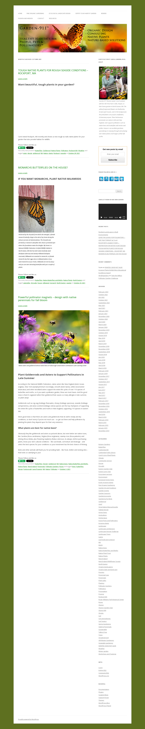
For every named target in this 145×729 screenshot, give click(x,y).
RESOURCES (52, 18)
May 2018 (102, 363)
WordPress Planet (105, 706)
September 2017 (104, 382)
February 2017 (103, 401)
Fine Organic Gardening (107, 485)
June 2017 (102, 390)
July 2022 (101, 297)
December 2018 (104, 346)
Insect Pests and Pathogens (108, 521)
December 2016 (104, 404)
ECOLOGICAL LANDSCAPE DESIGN (59, 13)
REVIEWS (103, 13)
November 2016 (104, 406)
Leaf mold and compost (107, 540)
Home (20, 13)
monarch (53, 283)
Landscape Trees (104, 534)
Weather (81, 151)
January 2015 (103, 428)
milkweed (46, 283)
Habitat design (104, 510)
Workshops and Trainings (107, 654)
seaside (63, 153)
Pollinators (64, 151)
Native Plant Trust (105, 553)
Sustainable (103, 629)
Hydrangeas (103, 518)
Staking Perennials (105, 627)
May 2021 (102, 305)
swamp (68, 283)
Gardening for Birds (105, 499)
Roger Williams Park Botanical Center (111, 600)
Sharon (101, 605)
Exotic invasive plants (106, 482)
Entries (102, 670)
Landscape (102, 526)
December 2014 (104, 431)
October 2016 (103, 409)
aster (25, 153)
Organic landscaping (106, 567)
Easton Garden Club (105, 469)
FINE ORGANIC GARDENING (35, 13)
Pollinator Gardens (52, 466)
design (30, 153)
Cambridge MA (104, 450)
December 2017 (104, 376)
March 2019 (102, 344)
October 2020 (103, 319)
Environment (103, 477)
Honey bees (103, 512)
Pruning (101, 594)
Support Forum (104, 698)
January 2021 (103, 314)
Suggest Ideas (103, 695)
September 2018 (104, 352)
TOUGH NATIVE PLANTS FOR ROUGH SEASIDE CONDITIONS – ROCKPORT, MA (53, 72)
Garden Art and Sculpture (107, 488)
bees (74, 466)
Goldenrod (47, 151)
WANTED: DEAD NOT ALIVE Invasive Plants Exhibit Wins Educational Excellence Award (112, 270)
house (40, 283)
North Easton (77, 280)
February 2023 (103, 292)
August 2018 (103, 354)
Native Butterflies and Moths (53, 280)
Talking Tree (103, 632)
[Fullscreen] (124, 217)
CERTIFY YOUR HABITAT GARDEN (85, 13)
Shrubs (101, 613)
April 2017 (102, 395)
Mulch (101, 545)
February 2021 (103, 311)
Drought (101, 466)
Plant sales (102, 580)
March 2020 (102, 325)
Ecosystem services (105, 474)
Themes (101, 700)
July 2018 (101, 357)
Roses (61, 466)
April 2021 (102, 308)
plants (51, 153)
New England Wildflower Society (110, 561)
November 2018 (104, 349)
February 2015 (103, 425)
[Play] (101, 217)
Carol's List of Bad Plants (107, 455)
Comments (104, 673)
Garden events (104, 491)
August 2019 (103, 335)
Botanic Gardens (104, 444)
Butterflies (38, 151)
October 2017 (103, 379)
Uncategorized (104, 638)
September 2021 (104, 303)
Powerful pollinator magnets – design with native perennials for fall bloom (47, 298)
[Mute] (120, 217)
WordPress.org (104, 676)
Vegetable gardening (106, 643)
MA (42, 153)
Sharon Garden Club (106, 608)
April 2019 (102, 341)
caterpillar (26, 283)
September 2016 (104, 412)
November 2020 (104, 316)
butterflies (79, 466)
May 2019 (102, 338)
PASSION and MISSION (25, 18)
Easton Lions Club (105, 472)
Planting (101, 583)
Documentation (104, 689)
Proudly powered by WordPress (28, 719)
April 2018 (102, 365)
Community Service (105, 461)
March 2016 (102, 417)
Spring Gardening (105, 624)
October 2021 (103, 300)
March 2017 (102, 398)
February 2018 (103, 371)
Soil (100, 616)
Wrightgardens (104, 276)
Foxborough (27, 469)
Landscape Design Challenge (108, 531)
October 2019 (103, 333)
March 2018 (102, 368)
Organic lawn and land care (108, 570)
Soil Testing (102, 621)
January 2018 (103, 374)
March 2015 (102, 423)
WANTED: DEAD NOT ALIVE (107, 646)
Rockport (57, 153)
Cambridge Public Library (107, 453)
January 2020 (103, 327)
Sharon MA (102, 610)
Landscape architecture (107, 529)
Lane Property (37, 469)
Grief (100, 504)
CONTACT (41, 18)
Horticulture (103, 515)
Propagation (103, 591)
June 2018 (102, 360)
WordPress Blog (104, 703)
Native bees (63, 464)
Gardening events (105, 496)
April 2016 (102, 414)
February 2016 (103, 420)
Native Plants (55, 151)
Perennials (41, 466)
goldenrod (36, 153)
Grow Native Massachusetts (108, 507)
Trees (101, 635)
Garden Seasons (104, 493)
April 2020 (102, 322)
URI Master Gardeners (106, 640)
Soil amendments (105, 619)
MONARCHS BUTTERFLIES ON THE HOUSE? (43, 167)
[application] (113, 212)
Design (45, 464)
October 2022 (103, 295)
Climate (101, 458)
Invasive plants (104, 523)
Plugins (101, 692)
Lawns (101, 537)
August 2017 (103, 384)
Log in (101, 668)
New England (32, 466)
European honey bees (106, 480)
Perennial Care (104, 575)
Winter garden (103, 651)
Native (46, 153)
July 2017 (101, 387)
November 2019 (104, 330)
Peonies (101, 572)
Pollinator (54, 469)
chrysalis (34, 283)
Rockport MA (73, 151)
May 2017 (102, 393)
